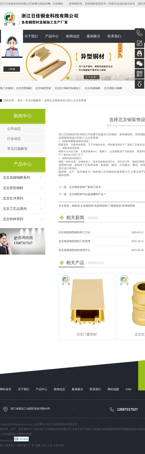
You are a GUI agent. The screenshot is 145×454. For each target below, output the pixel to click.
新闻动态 (72, 36)
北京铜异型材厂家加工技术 (85, 187)
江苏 (49, 445)
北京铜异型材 (43, 88)
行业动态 (14, 139)
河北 (61, 445)
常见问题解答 (33, 100)
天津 (55, 445)
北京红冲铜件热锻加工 (68, 88)
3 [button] (73, 78)
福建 (37, 445)
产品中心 (52, 36)
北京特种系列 (13, 219)
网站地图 (113, 389)
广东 (31, 445)
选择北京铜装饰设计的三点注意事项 (65, 100)
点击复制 (39, 424)
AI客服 (11, 69)
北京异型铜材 (24, 88)
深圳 (19, 445)
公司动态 (14, 129)
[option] (72, 62)
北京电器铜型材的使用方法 (74, 250)
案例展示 (93, 36)
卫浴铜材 (57, 3)
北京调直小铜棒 (113, 88)
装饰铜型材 (128, 205)
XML (129, 389)
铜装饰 (76, 205)
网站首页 (5, 389)
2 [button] (67, 78)
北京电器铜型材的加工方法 (74, 232)
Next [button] (122, 56)
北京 (43, 445)
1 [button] (62, 78)
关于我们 (31, 36)
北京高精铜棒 (92, 88)
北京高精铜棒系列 (16, 177)
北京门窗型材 (86, 334)
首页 (20, 100)
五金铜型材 (87, 205)
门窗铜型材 (114, 205)
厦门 (26, 445)
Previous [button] (23, 56)
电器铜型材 (100, 205)
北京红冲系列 (13, 198)
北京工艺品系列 (15, 209)
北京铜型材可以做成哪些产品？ (87, 194)
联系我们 (114, 36)
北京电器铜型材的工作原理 (74, 241)
